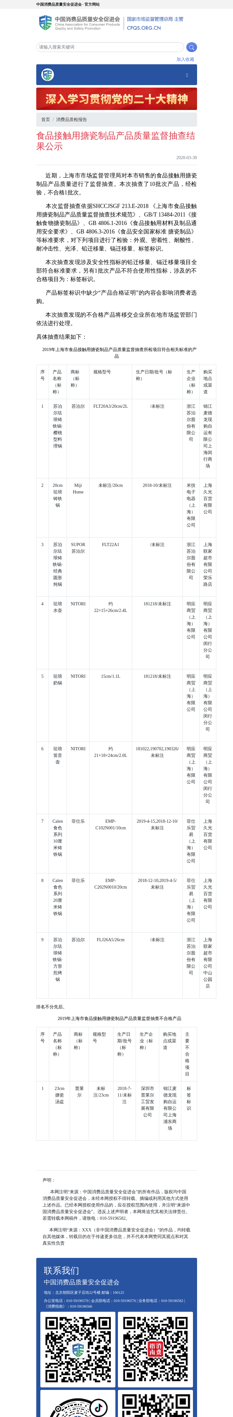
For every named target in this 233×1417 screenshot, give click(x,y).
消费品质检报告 (71, 119)
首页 (45, 119)
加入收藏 (185, 59)
